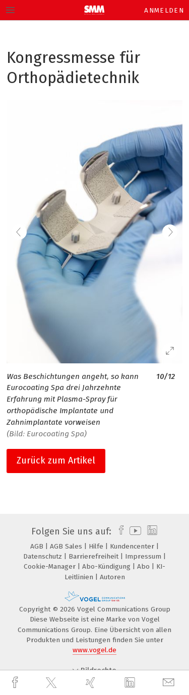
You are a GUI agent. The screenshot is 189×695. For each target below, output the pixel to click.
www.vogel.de (94, 650)
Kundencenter (133, 546)
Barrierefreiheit (94, 556)
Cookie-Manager (51, 566)
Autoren (112, 577)
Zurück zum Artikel (56, 460)
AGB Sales (67, 546)
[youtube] (133, 531)
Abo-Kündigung (107, 566)
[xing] (92, 682)
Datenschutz (43, 556)
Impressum (144, 556)
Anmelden (164, 10)
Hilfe (97, 546)
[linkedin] (131, 682)
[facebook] (16, 682)
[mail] (170, 682)
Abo (144, 566)
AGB (37, 546)
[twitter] (52, 683)
